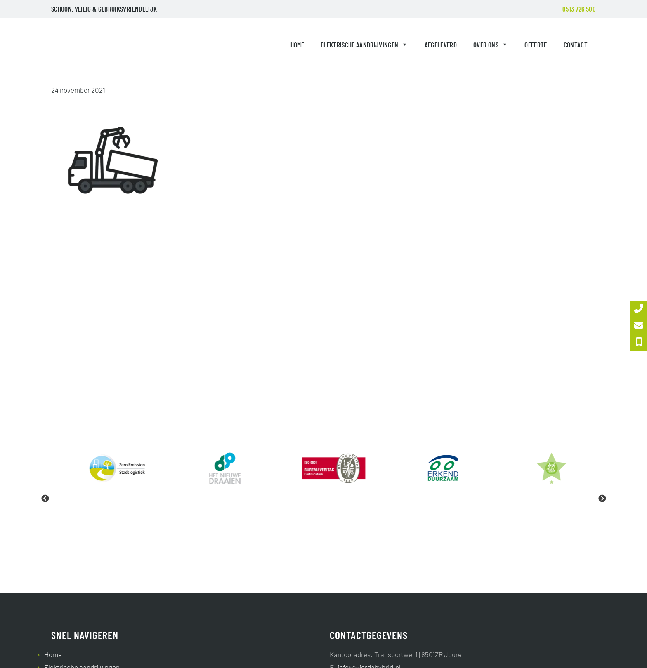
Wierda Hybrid (70, 46)
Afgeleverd (441, 44)
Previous (45, 499)
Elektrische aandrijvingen (364, 44)
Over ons (490, 44)
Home (297, 44)
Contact (576, 44)
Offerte (535, 44)
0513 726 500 (579, 9)
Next (602, 499)
